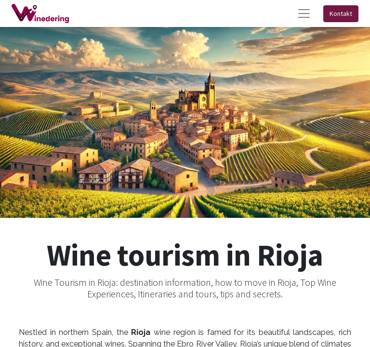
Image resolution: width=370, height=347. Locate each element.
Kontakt (341, 13)
